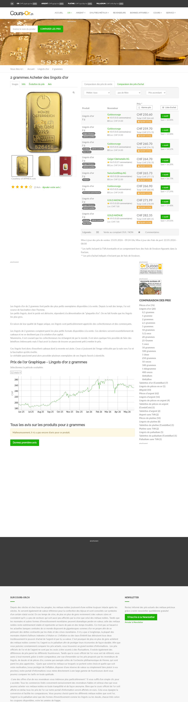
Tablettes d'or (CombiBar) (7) (153, 382)
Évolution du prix (37, 84)
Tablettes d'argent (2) (149, 410)
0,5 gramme (148, 312)
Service (171, 13)
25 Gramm (147, 340)
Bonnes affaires (139, 13)
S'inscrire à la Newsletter (141, 617)
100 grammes (149, 351)
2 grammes (147, 319)
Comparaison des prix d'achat (130, 84)
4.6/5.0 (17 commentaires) (119, 162)
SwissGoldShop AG (116, 172)
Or (69, 13)
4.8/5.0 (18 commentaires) (119, 176)
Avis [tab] (50, 84)
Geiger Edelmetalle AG (118, 158)
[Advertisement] (123, 42)
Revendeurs (119, 13)
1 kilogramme (149, 368)
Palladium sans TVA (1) (150, 439)
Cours (157, 13)
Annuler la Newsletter (134, 622)
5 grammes (147, 326)
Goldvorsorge (114, 114)
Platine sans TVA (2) (149, 428)
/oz (27, 4)
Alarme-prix (144, 107)
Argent (80, 13)
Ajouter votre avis (51, 187)
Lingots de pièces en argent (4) (154, 400)
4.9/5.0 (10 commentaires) (119, 203)
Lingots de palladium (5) (151, 432)
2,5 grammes (148, 322)
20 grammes (148, 336)
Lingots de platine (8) (149, 421)
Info (23, 84)
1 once (145, 343)
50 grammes (148, 347)
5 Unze (145, 354)
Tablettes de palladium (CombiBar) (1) (158, 435)
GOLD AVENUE (115, 200)
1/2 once (146, 333)
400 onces (147, 372)
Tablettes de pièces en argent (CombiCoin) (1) (153, 405)
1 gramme (147, 315)
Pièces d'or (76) (147, 305)
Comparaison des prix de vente (98, 84)
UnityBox (147, 379)
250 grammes (149, 358)
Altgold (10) (145, 389)
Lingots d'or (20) (147, 308)
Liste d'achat (169, 107)
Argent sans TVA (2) (149, 414)
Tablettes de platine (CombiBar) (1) (156, 425)
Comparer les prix (50, 29)
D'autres (99, 13)
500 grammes (149, 365)
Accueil (59, 13)
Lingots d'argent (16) (149, 396)
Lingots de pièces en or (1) (152, 386)
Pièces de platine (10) (150, 418)
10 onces (146, 361)
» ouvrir (165, 116)
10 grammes (148, 329)
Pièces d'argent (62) (149, 393)
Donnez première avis (25, 442)
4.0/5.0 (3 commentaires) (119, 117)
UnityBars (147, 375)
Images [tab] (15, 84)
